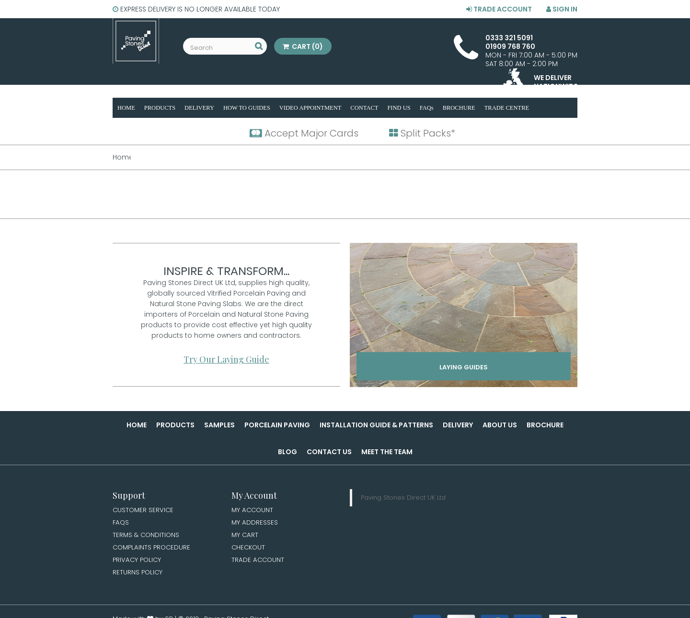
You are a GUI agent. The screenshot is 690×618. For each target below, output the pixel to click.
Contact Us (329, 452)
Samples (219, 425)
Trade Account (499, 9)
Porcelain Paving (277, 425)
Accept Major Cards (304, 133)
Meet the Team (387, 452)
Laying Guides (463, 369)
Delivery (458, 425)
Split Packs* (422, 133)
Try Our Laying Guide (226, 359)
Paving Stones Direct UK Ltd (403, 497)
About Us (500, 425)
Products (175, 425)
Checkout (249, 549)
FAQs (121, 523)
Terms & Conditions (147, 536)
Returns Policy (138, 575)
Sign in (561, 9)
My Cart (245, 536)
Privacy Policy (138, 562)
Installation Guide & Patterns (376, 425)
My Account (253, 510)
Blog (287, 452)
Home (136, 425)
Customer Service (144, 510)
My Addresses (254, 523)
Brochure (545, 425)
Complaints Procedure (153, 549)
